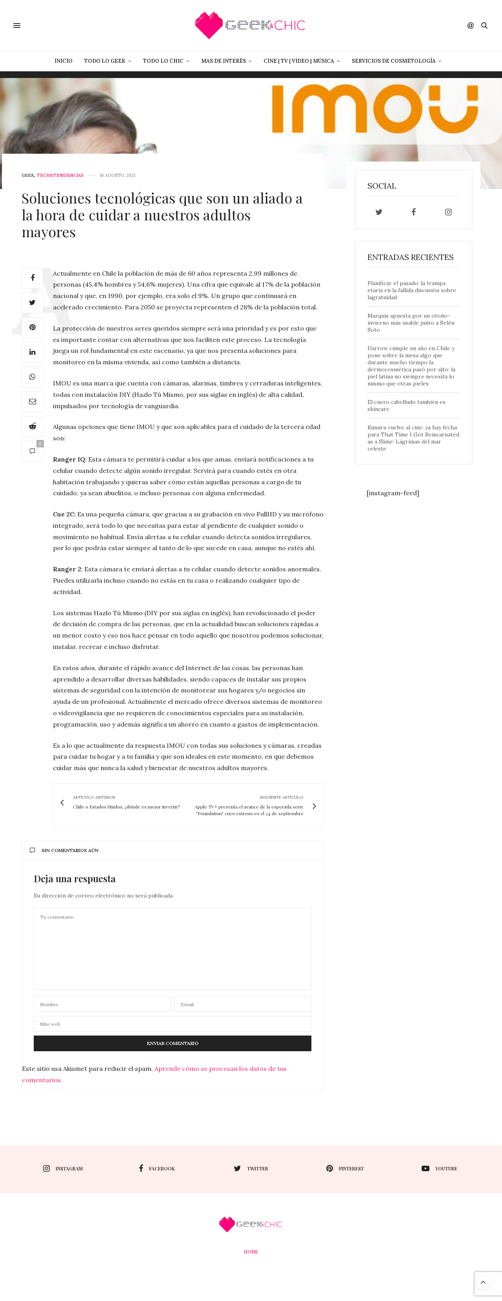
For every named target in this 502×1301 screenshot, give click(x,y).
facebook (157, 1168)
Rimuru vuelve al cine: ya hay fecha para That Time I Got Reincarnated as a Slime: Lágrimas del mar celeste (413, 438)
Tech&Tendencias (60, 175)
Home (251, 1251)
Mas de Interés (223, 61)
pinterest (345, 1168)
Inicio (64, 61)
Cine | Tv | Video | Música (299, 61)
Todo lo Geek (105, 61)
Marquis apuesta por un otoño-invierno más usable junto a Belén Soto (411, 322)
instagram (63, 1168)
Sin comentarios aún (64, 850)
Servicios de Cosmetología (394, 61)
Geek (28, 175)
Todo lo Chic (163, 61)
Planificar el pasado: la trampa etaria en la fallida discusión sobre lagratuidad (411, 290)
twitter (251, 1168)
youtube (439, 1168)
